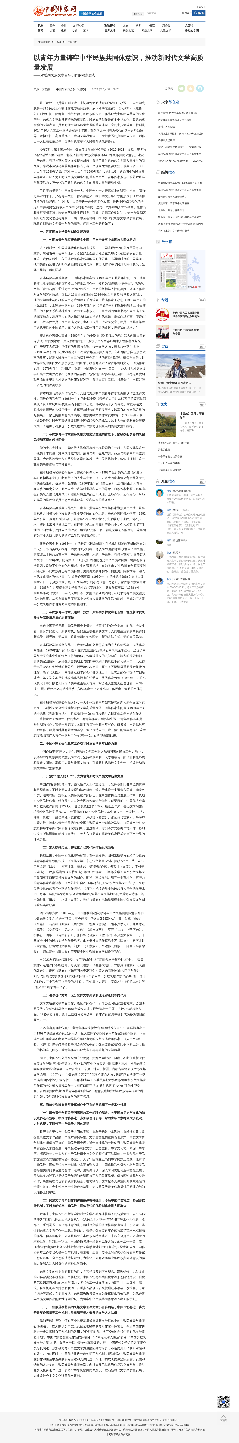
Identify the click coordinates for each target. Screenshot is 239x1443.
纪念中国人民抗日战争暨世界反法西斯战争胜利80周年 (186, 314)
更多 (202, 300)
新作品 (166, 25)
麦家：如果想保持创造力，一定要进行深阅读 (181, 147)
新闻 (59, 42)
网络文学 (147, 30)
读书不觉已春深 (166, 140)
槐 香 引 (177, 552)
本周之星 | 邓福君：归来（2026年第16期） (181, 133)
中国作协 (72, 42)
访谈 (52, 30)
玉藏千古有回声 (181, 579)
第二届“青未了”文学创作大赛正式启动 (178, 113)
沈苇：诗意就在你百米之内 (174, 383)
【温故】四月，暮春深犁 (171, 210)
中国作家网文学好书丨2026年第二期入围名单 (181, 183)
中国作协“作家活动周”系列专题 (186, 332)
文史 (125, 25)
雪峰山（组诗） (181, 510)
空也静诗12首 (180, 540)
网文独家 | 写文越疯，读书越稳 (174, 119)
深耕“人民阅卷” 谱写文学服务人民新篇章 (179, 154)
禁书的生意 (164, 449)
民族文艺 (128, 30)
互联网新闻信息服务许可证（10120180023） (156, 1420)
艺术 (86, 30)
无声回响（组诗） (182, 490)
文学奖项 (78, 25)
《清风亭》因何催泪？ (170, 470)
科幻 (139, 25)
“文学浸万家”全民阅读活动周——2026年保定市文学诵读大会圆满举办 (181, 160)
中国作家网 (44, 42)
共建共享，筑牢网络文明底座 (173, 203)
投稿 (64, 30)
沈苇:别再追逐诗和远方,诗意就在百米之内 (180, 223)
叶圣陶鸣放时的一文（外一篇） (175, 442)
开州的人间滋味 (166, 126)
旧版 (200, 7)
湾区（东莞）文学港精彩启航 (173, 230)
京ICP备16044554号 (90, 1420)
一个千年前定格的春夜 (170, 456)
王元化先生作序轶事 (169, 463)
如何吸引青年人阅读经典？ (172, 196)
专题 (75, 30)
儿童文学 (165, 30)
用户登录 (138, 14)
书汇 (152, 25)
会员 (64, 25)
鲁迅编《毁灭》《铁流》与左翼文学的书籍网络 (181, 217)
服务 (52, 25)
